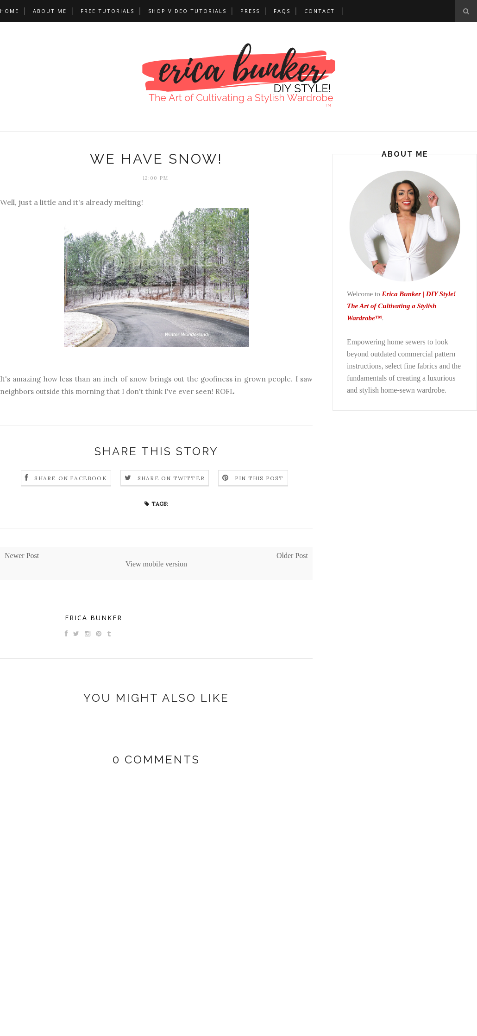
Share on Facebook (70, 478)
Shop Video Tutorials (187, 10)
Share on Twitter (171, 478)
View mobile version (156, 564)
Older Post (292, 555)
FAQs (282, 10)
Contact (319, 10)
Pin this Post (259, 478)
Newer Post (22, 555)
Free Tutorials (107, 10)
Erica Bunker (93, 617)
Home (9, 10)
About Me (50, 10)
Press (250, 10)
